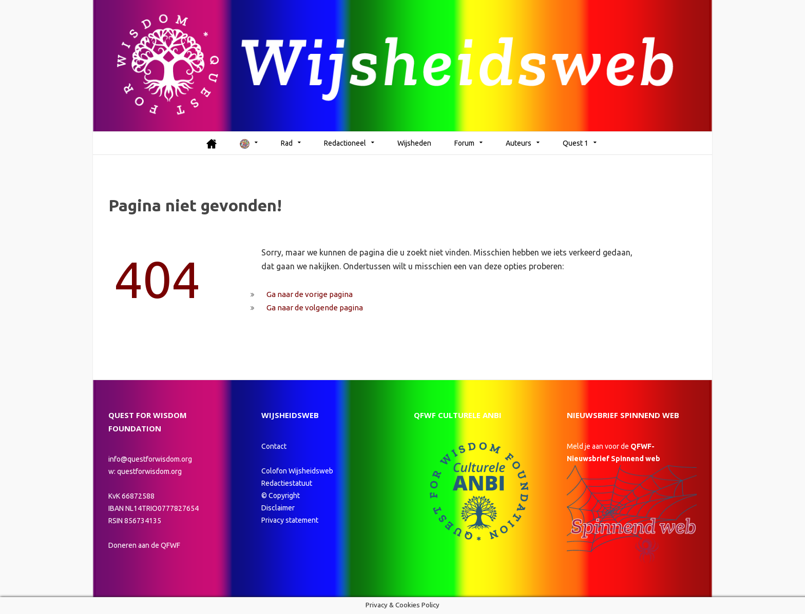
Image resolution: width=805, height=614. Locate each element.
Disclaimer (278, 508)
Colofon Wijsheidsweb (297, 471)
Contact (273, 446)
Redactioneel (345, 143)
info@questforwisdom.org (150, 459)
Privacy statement (289, 520)
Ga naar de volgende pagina (314, 307)
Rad (287, 143)
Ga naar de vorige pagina (309, 294)
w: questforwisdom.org (145, 471)
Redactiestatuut (287, 483)
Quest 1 (575, 143)
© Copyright (280, 495)
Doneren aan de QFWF (144, 545)
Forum (464, 143)
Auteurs (518, 143)
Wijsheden (414, 143)
